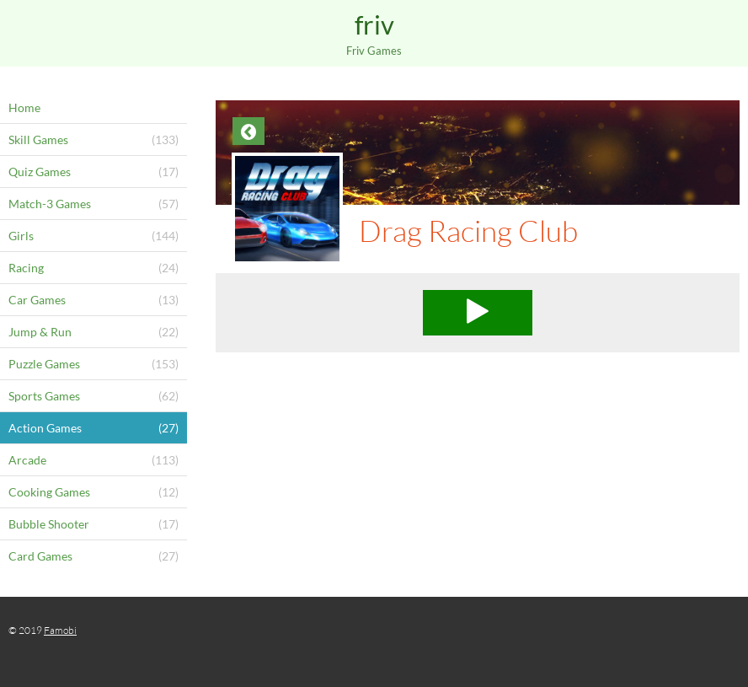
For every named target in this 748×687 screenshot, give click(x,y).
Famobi (60, 630)
